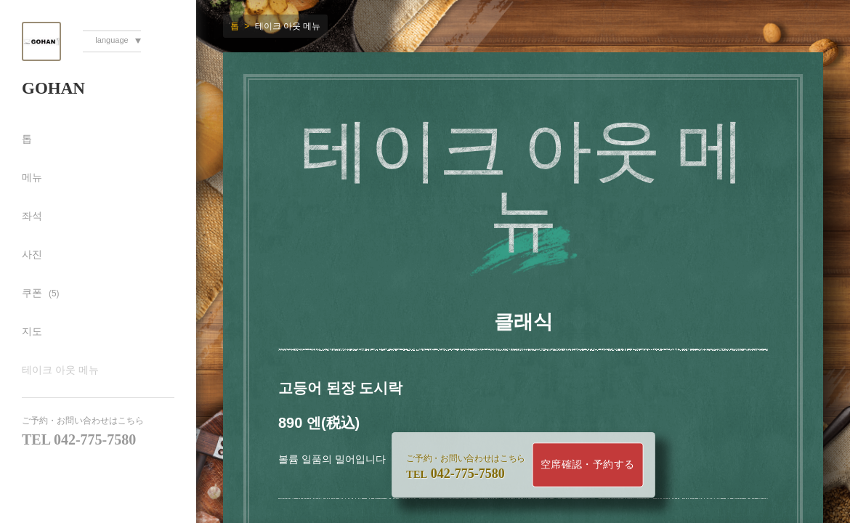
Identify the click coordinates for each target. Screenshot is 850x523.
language (111, 40)
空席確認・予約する (588, 464)
